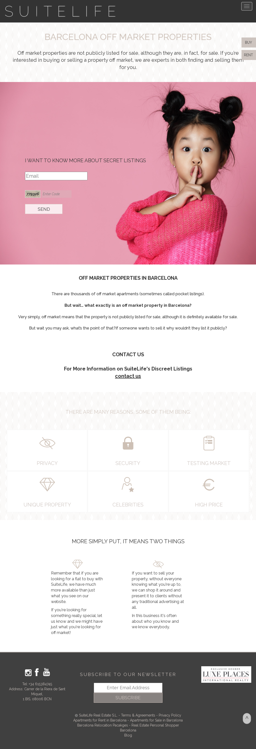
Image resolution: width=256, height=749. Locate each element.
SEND (44, 209)
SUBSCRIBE (128, 697)
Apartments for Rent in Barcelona (100, 720)
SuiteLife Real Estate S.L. (98, 715)
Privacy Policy (170, 715)
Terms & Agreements (138, 715)
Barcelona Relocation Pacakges (102, 725)
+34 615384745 (40, 684)
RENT (249, 55)
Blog (128, 735)
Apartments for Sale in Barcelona (156, 720)
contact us (128, 376)
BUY (248, 42)
